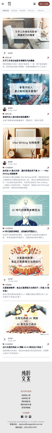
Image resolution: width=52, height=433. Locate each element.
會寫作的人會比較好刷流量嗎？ (16, 117)
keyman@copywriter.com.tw (30, 424)
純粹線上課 (26, 395)
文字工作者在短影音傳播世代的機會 (18, 60)
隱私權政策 (26, 401)
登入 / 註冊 (44, 4)
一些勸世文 (40, 10)
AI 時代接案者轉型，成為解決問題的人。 (21, 231)
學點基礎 (22, 10)
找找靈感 (14, 10)
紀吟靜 (10, 53)
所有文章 (6, 10)
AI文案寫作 (9, 167)
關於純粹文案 (26, 404)
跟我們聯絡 (26, 407)
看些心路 (31, 10)
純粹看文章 (26, 398)
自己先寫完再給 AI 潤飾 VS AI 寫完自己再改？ (23, 347)
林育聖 (10, 108)
